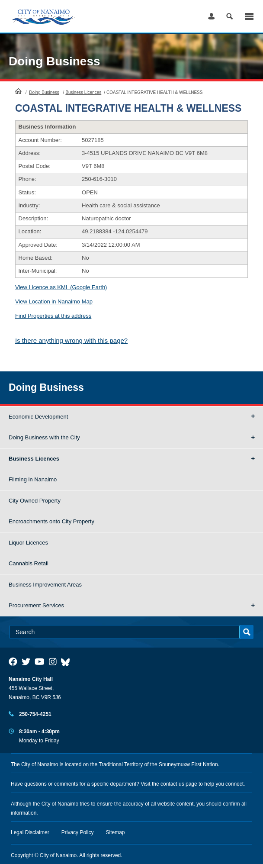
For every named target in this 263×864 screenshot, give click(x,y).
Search (229, 16)
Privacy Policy (77, 832)
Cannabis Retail (28, 563)
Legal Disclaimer (30, 832)
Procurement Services (36, 605)
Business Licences (83, 92)
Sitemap (115, 832)
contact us (172, 784)
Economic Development (38, 416)
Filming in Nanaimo (33, 479)
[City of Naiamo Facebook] (13, 662)
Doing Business (54, 61)
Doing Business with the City (44, 437)
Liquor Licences (28, 542)
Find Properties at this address (53, 316)
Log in (211, 16)
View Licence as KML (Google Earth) (61, 287)
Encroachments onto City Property (51, 521)
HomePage (18, 91)
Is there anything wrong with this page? (71, 340)
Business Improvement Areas (45, 584)
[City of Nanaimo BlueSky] (67, 662)
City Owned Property (35, 500)
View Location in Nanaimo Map (54, 301)
